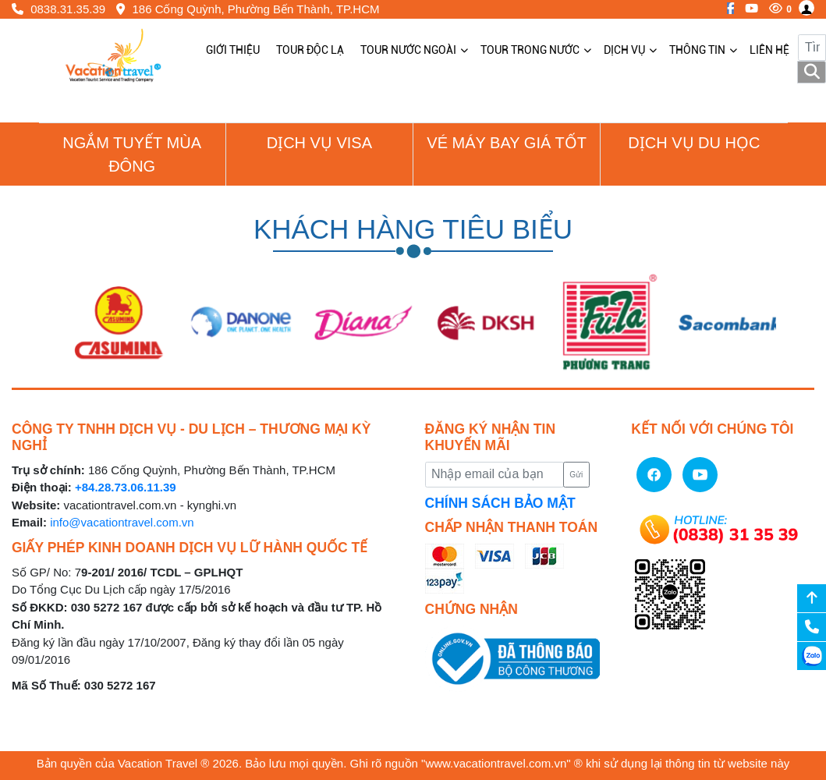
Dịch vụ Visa (319, 142)
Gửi (576, 474)
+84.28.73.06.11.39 (125, 487)
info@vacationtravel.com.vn (121, 522)
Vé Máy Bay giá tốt (507, 142)
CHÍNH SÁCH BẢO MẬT (500, 503)
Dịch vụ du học (694, 142)
